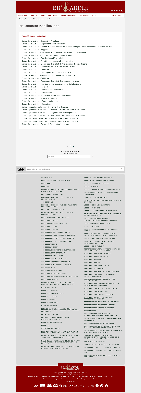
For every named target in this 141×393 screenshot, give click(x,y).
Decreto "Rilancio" (49, 299)
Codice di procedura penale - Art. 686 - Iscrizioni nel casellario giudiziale (50, 118)
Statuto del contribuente (94, 341)
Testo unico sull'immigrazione (96, 265)
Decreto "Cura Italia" (49, 302)
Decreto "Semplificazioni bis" (53, 293)
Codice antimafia (48, 268)
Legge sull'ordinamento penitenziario (99, 238)
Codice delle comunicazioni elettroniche (58, 250)
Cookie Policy (81, 379)
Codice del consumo (49, 229)
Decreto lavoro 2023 (49, 290)
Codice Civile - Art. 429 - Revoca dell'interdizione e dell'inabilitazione (48, 75)
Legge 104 (45, 325)
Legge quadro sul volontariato (97, 223)
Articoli (47, 19)
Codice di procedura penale (52, 209)
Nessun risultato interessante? (70, 152)
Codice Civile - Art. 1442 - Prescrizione (37, 93)
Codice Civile (23, 15)
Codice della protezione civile (53, 274)
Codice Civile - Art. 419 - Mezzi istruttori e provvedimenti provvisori (47, 61)
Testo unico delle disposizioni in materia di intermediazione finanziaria (101, 284)
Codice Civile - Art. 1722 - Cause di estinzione (40, 98)
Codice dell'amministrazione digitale (56, 265)
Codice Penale (53, 15)
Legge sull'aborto (49, 287)
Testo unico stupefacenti (94, 268)
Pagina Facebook (97, 385)
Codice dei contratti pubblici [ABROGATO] (57, 238)
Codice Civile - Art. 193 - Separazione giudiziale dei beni (43, 44)
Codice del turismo (49, 244)
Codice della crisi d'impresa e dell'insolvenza (60, 277)
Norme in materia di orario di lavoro (99, 181)
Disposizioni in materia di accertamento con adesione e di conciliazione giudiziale (102, 327)
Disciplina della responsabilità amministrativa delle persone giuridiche (100, 219)
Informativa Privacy (69, 379)
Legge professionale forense (96, 184)
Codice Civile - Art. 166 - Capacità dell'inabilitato (40, 41)
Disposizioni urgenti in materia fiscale (99, 323)
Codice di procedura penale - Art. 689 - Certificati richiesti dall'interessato (50, 121)
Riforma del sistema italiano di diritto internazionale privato (99, 242)
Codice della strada (49, 220)
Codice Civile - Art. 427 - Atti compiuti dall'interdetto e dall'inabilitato (48, 72)
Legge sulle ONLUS (91, 226)
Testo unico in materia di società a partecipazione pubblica (98, 298)
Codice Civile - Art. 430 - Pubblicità (35, 78)
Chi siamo (89, 379)
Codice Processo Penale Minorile (55, 217)
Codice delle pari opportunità (53, 253)
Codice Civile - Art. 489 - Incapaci (35, 87)
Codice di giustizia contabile (52, 256)
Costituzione (84, 15)
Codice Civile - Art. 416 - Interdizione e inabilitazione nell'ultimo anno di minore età (54, 52)
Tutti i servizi (116, 15)
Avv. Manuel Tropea (77, 374)
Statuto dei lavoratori (50, 328)
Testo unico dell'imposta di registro (99, 308)
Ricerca (29, 19)
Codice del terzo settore (51, 271)
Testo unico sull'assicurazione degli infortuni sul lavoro (99, 275)
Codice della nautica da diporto (54, 259)
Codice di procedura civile (52, 194)
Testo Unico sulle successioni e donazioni (101, 302)
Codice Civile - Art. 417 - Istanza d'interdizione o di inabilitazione (47, 55)
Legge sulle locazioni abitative (97, 205)
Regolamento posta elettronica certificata (102, 347)
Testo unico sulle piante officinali (98, 294)
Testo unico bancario (93, 259)
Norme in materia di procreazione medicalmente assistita (55, 318)
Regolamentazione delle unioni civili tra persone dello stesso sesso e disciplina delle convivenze (60, 309)
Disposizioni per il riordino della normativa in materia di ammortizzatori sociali (60, 347)
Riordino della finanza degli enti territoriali (102, 344)
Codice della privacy (49, 226)
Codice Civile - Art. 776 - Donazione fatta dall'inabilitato (43, 90)
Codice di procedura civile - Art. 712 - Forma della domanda (45, 107)
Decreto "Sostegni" (49, 296)
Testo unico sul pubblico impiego (97, 253)
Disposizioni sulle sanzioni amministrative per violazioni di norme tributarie (103, 331)
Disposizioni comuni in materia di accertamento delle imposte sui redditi (100, 314)
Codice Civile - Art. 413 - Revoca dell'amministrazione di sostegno (47, 124)
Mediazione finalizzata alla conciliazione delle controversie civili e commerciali (100, 234)
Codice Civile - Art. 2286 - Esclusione (36, 104)
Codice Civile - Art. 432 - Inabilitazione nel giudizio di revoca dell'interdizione (51, 84)
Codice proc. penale (69, 15)
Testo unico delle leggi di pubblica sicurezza (102, 271)
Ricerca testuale (38, 19)
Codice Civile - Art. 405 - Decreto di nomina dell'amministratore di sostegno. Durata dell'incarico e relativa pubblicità (67, 47)
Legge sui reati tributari (94, 246)
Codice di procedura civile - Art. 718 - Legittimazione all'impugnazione (49, 113)
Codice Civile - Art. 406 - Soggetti (35, 50)
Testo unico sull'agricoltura (96, 291)
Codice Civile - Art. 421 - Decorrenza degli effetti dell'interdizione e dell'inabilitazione (54, 64)
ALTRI (94, 15)
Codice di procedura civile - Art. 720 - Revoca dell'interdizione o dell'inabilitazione (53, 115)
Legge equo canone (92, 208)
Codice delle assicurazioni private (55, 232)
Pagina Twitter (101, 385)
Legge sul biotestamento (51, 322)
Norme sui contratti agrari (95, 197)
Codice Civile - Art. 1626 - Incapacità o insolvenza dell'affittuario (46, 95)
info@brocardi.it (58, 379)
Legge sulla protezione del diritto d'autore (102, 190)
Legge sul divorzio (49, 305)
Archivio (95, 379)
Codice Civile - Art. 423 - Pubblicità (35, 70)
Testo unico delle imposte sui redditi (99, 305)
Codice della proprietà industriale (55, 262)
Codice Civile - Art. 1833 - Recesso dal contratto (40, 101)
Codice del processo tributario (54, 223)
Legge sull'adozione (49, 314)
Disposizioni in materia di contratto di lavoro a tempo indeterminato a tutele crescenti (60, 336)
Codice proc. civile (38, 15)
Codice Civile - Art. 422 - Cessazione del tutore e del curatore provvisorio (50, 67)
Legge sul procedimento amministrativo (100, 211)
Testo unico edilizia (92, 262)
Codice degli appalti (49, 280)
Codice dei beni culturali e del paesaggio (58, 235)
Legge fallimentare (92, 187)
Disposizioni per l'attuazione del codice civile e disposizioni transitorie (60, 190)
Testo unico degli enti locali (96, 256)
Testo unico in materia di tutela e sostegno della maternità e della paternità (102, 249)
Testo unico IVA (90, 311)
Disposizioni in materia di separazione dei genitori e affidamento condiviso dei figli (58, 283)
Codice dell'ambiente (49, 247)
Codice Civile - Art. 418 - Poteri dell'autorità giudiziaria (43, 58)
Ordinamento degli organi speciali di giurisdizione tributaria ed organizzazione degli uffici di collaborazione (101, 337)
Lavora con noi (70, 381)
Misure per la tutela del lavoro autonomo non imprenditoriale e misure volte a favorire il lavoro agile (60, 342)
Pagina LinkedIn (106, 385)
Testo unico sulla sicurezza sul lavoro (100, 288)
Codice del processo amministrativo (56, 241)
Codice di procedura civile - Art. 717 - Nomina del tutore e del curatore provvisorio (53, 110)
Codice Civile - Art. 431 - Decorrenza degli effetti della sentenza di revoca (50, 81)
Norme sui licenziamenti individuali (98, 178)
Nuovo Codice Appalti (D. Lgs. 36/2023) (55, 181)
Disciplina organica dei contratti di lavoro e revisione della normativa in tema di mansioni (59, 332)
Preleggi (45, 187)
